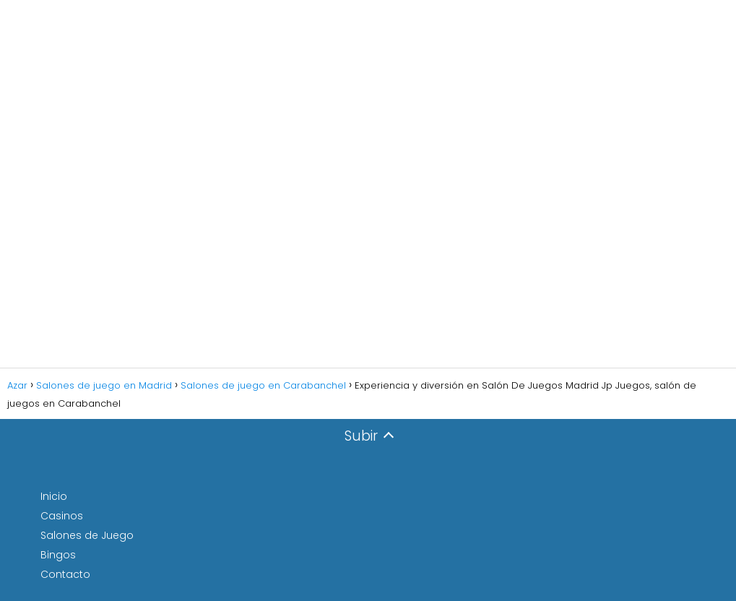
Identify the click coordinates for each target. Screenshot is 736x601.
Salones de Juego (87, 535)
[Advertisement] (368, 184)
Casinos (61, 516)
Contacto (65, 574)
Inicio (53, 496)
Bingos (58, 555)
